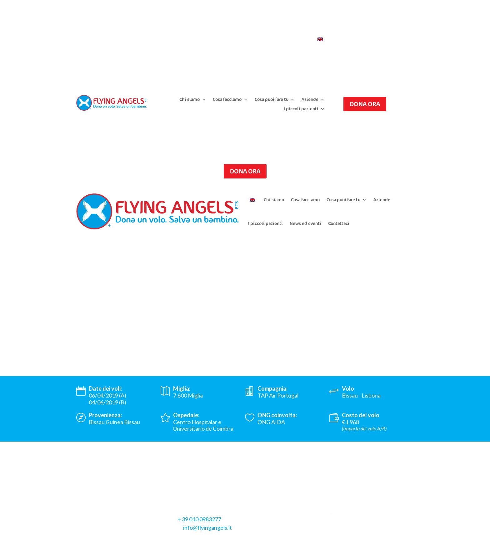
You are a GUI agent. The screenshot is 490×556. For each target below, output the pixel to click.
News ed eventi (305, 223)
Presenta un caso (187, 30)
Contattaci (298, 39)
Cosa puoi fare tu (271, 99)
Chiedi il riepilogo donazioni (240, 30)
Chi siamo (189, 99)
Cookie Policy (130, 534)
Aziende (310, 99)
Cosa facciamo (227, 99)
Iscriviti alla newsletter (301, 30)
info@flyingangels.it (207, 527)
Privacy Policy (93, 534)
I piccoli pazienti (301, 109)
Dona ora (365, 104)
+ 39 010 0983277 (199, 519)
